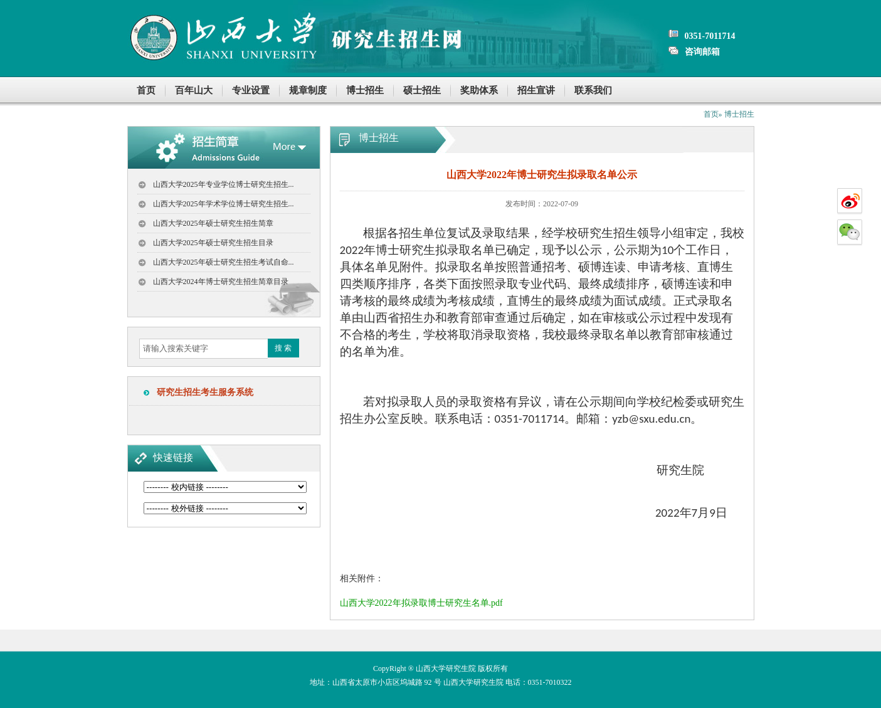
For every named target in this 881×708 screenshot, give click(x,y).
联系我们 (593, 90)
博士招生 (365, 90)
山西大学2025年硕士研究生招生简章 (213, 223)
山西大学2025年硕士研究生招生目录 (213, 242)
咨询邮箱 (702, 51)
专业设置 (251, 90)
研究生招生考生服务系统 (200, 392)
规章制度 (308, 90)
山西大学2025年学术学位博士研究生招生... (223, 203)
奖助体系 (479, 90)
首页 (146, 90)
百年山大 (194, 90)
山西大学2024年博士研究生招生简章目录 (220, 281)
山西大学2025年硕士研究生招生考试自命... (223, 262)
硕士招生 (422, 90)
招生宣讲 (536, 90)
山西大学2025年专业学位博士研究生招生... (223, 184)
